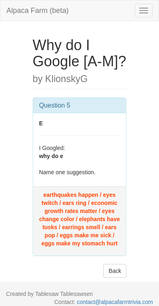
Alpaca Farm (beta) (37, 10)
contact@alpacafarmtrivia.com (115, 302)
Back (115, 271)
